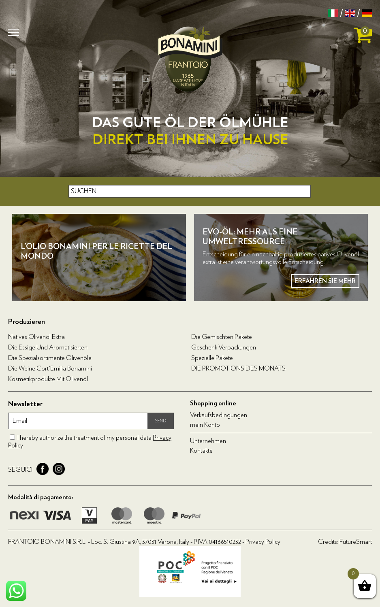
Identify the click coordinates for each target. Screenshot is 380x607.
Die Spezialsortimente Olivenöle (50, 358)
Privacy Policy (263, 542)
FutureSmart (355, 542)
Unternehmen (208, 441)
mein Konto (205, 425)
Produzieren (26, 322)
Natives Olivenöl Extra (36, 337)
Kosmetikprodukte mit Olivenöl (48, 379)
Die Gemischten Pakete (221, 337)
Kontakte (201, 450)
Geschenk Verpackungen (223, 347)
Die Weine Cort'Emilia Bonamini (50, 368)
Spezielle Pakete (212, 358)
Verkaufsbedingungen (218, 415)
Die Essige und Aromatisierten (48, 347)
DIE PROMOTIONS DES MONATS (238, 368)
